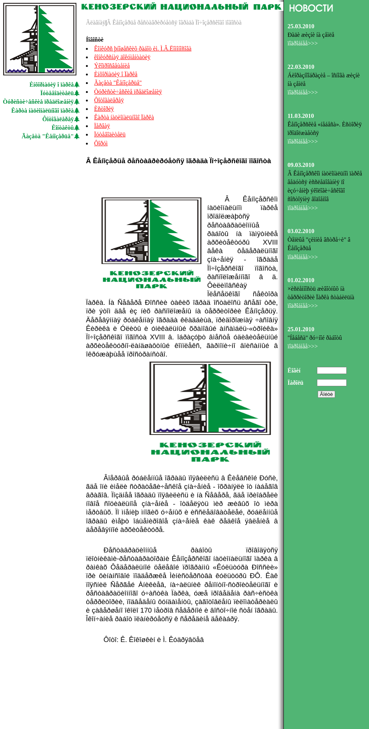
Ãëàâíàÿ (95, 22)
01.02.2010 (301, 280)
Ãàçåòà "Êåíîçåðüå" (48, 136)
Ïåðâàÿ (102, 126)
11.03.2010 (301, 116)
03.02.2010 (301, 231)
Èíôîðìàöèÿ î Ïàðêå (115, 74)
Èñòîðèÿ (104, 109)
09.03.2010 (301, 165)
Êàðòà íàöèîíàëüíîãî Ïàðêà (124, 117)
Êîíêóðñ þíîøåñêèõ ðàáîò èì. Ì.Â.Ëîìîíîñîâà (143, 48)
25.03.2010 (301, 26)
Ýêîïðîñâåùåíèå (112, 65)
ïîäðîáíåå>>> (303, 43)
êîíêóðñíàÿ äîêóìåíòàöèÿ (122, 57)
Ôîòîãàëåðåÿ (58, 119)
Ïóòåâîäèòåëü (57, 93)
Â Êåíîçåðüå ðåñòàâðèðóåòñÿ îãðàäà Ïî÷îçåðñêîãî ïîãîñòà (174, 22)
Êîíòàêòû (63, 128)
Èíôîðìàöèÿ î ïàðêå (51, 84)
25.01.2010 (301, 329)
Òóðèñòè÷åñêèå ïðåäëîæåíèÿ (38, 102)
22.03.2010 (301, 67)
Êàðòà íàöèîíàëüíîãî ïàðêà (42, 110)
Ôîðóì (101, 143)
